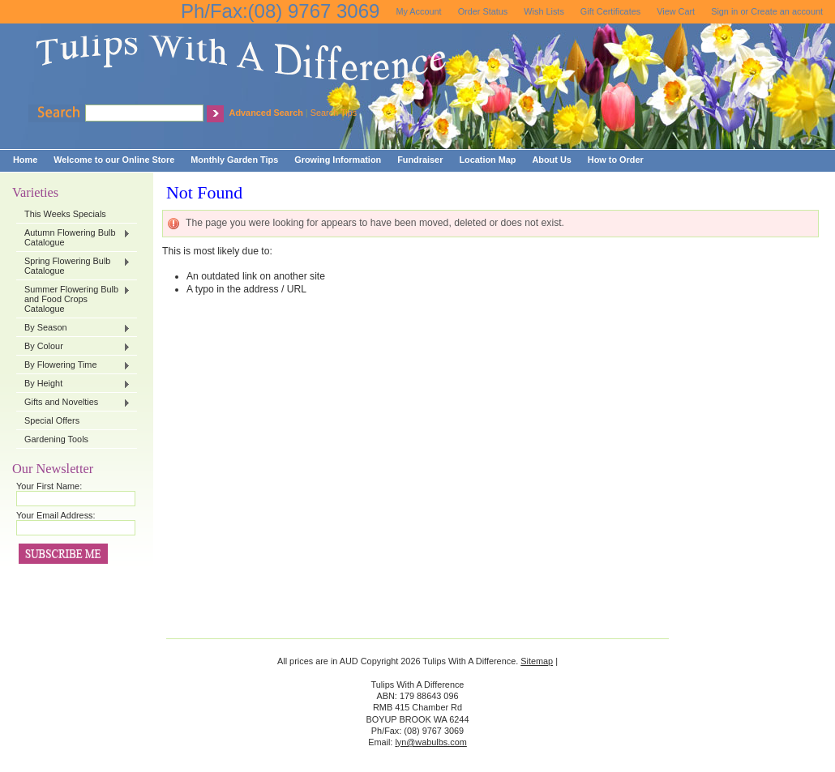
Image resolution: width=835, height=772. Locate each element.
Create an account (787, 11)
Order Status (483, 11)
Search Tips (333, 112)
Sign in (724, 11)
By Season (73, 328)
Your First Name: (49, 486)
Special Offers (51, 420)
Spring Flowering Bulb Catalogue (73, 265)
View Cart (676, 11)
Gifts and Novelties (73, 402)
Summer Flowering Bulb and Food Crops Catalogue (73, 298)
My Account (418, 11)
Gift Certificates (610, 11)
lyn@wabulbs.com (430, 742)
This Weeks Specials (65, 214)
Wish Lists (544, 11)
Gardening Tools (56, 439)
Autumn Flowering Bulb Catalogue (73, 237)
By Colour (73, 346)
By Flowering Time (73, 365)
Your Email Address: (56, 515)
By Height (73, 384)
